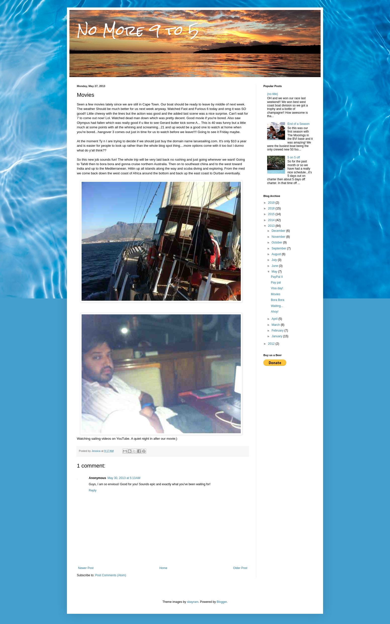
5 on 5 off (294, 157)
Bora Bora (277, 300)
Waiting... (277, 306)
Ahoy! (275, 311)
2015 (272, 214)
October (277, 242)
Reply (93, 490)
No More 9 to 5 (138, 30)
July (275, 260)
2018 (272, 208)
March (276, 325)
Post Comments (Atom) (110, 575)
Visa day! (277, 288)
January (277, 336)
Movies (275, 294)
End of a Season (299, 124)
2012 (272, 343)
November (279, 237)
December (279, 231)
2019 (272, 202)
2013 (272, 226)
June (275, 266)
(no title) (272, 94)
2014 (272, 220)
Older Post (240, 568)
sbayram (192, 602)
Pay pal (276, 282)
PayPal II (277, 277)
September (279, 248)
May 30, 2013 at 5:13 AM (123, 478)
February (278, 330)
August (277, 254)
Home (163, 568)
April (275, 319)
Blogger (222, 602)
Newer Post (86, 568)
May (275, 271)
